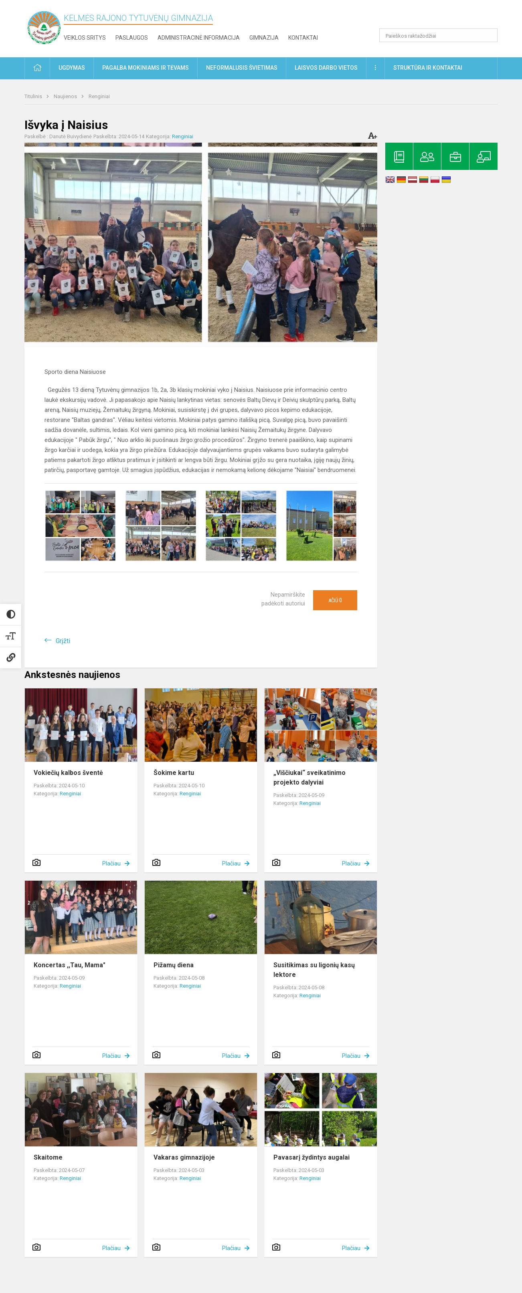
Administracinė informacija (199, 37)
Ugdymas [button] (72, 68)
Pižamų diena (174, 965)
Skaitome (48, 1157)
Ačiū (335, 600)
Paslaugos (131, 37)
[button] (442, 17)
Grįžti (63, 641)
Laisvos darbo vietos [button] (326, 68)
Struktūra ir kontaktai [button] (427, 68)
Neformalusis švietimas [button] (241, 68)
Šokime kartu (174, 773)
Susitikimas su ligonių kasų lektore (314, 969)
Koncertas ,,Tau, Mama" (69, 965)
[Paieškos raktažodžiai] (438, 35)
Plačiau (111, 863)
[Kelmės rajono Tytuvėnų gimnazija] (44, 27)
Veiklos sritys (85, 37)
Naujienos (66, 96)
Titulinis (33, 96)
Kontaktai (303, 37)
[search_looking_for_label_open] (489, 35)
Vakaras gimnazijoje (184, 1157)
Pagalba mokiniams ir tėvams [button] (145, 68)
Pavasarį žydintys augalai (311, 1157)
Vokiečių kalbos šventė (68, 773)
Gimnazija (264, 37)
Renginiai (99, 96)
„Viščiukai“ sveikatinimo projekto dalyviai (309, 777)
